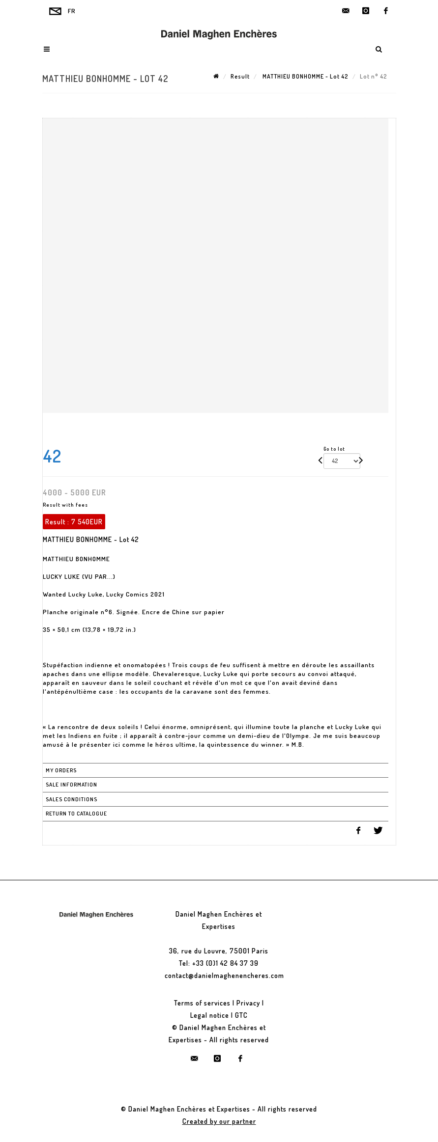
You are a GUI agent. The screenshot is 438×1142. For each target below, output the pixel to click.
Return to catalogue (76, 813)
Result (240, 76)
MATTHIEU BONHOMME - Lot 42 (305, 76)
